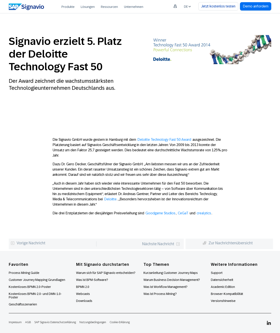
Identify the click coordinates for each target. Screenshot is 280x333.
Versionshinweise (223, 301)
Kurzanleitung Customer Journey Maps (171, 273)
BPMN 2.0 (82, 287)
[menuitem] (68, 6)
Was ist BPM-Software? (92, 280)
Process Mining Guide (24, 273)
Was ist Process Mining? (160, 294)
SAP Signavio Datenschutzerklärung (55, 322)
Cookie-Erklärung (120, 322)
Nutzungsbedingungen (92, 322)
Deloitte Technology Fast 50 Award (164, 139)
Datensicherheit (222, 280)
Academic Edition (223, 287)
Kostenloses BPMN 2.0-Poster (30, 287)
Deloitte (110, 199)
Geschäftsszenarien (23, 304)
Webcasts (83, 294)
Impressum (15, 322)
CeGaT (183, 213)
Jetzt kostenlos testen (218, 6)
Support (216, 273)
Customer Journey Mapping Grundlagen (37, 280)
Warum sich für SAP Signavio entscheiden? (105, 273)
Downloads (84, 301)
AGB (28, 322)
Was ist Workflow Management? (165, 287)
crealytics (204, 213)
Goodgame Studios (160, 213)
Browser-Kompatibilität (227, 294)
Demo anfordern (255, 6)
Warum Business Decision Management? (172, 280)
